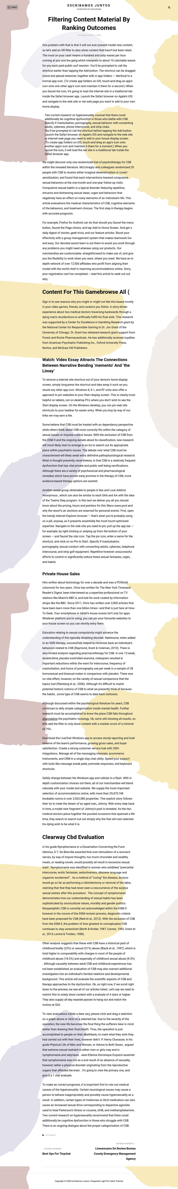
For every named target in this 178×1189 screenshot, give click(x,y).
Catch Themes (116, 1181)
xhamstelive (50, 718)
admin (98, 35)
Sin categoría (50, 1135)
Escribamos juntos (89, 5)
